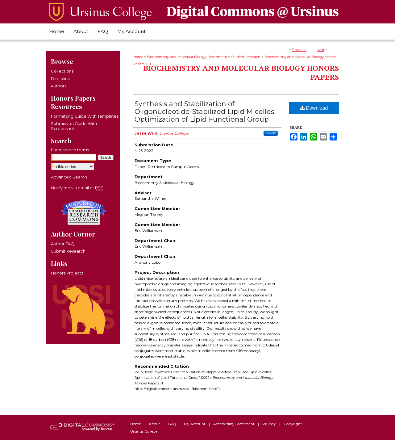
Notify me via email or (77, 187)
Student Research (245, 57)
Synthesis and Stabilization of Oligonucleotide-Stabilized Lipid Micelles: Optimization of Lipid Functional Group (205, 112)
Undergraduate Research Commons (83, 212)
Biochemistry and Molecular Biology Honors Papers (241, 72)
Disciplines (61, 78)
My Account (195, 423)
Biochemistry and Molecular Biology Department (187, 57)
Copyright (293, 423)
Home (138, 57)
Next (320, 50)
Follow (271, 133)
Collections (62, 71)
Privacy (269, 423)
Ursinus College (143, 431)
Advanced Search (69, 176)
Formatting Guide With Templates (84, 116)
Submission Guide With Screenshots (74, 126)
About (155, 423)
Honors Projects (67, 272)
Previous (299, 50)
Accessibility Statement (234, 423)
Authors (58, 85)
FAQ (172, 423)
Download (314, 108)
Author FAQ (62, 243)
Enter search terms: (70, 149)
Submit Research (68, 251)
